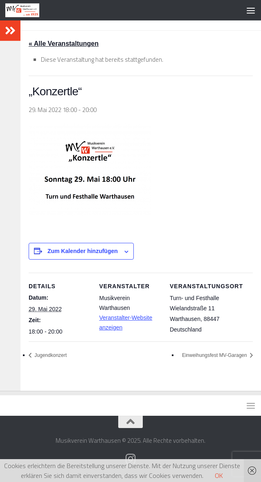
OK (219, 475)
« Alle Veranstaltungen (64, 43)
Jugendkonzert (50, 355)
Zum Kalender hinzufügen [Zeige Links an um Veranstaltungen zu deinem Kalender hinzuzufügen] (82, 251)
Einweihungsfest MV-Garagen (215, 355)
